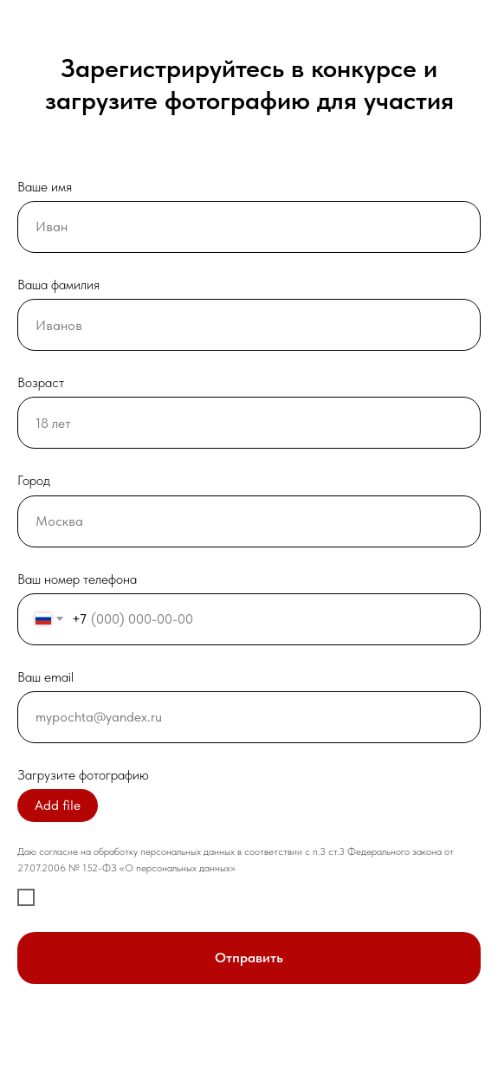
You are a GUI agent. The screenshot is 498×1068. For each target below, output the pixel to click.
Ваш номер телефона (77, 579)
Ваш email (45, 677)
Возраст (40, 382)
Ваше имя (44, 186)
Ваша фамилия (58, 284)
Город (33, 480)
